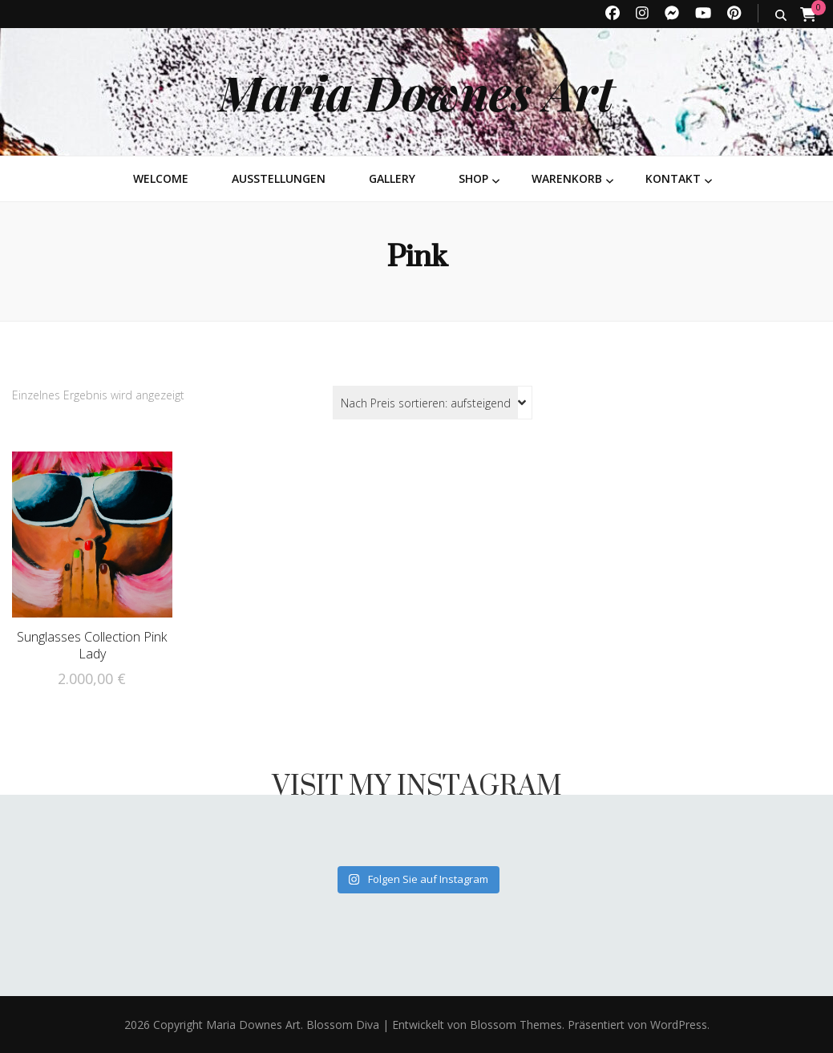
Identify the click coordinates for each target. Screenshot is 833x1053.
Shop (473, 178)
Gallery (392, 178)
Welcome (160, 178)
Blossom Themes (514, 1024)
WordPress (678, 1024)
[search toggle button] (780, 15)
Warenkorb (567, 178)
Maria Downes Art (416, 91)
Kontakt (673, 178)
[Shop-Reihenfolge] (432, 402)
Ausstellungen (279, 178)
